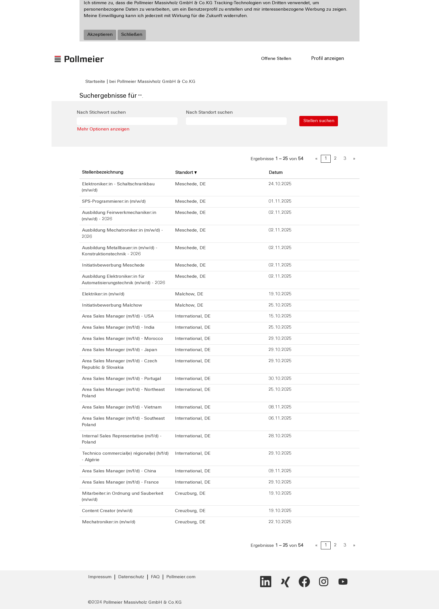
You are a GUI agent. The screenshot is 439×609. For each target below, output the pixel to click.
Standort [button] (186, 173)
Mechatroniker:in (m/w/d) (108, 522)
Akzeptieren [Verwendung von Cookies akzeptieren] (100, 34)
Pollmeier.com (180, 577)
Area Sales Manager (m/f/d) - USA (118, 316)
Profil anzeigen (327, 58)
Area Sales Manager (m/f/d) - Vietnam (122, 407)
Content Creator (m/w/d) (107, 511)
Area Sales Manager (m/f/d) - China (119, 471)
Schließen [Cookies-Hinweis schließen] (131, 34)
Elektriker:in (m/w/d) (103, 294)
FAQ (155, 577)
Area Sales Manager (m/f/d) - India (118, 327)
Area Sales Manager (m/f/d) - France (120, 482)
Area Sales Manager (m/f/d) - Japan (119, 350)
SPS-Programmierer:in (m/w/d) (114, 201)
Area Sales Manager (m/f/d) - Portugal (121, 379)
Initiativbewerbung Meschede (113, 265)
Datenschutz (131, 577)
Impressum (99, 577)
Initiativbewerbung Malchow (112, 305)
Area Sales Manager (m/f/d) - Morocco (122, 339)
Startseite (95, 82)
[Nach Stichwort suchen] (127, 121)
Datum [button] (275, 173)
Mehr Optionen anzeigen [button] (103, 129)
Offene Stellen (276, 59)
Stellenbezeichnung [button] (102, 172)
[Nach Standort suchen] (236, 121)
